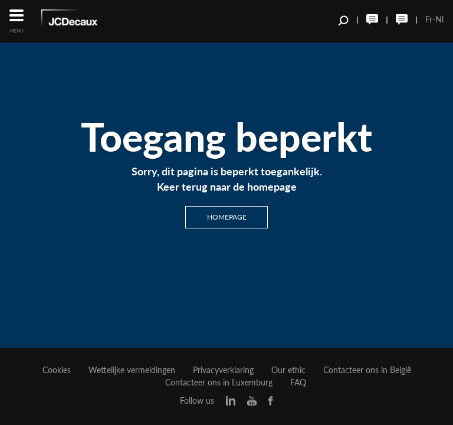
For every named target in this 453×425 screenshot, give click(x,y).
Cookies (56, 370)
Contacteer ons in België (367, 370)
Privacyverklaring (223, 370)
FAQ (298, 382)
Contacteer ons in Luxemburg (219, 382)
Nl (439, 19)
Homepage (227, 216)
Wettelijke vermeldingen (131, 370)
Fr (428, 19)
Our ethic (288, 370)
